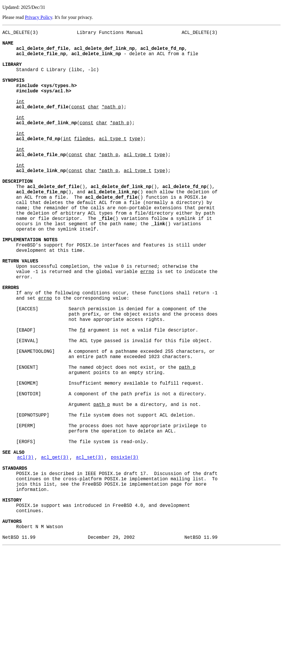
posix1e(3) (125, 553)
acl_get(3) (55, 553)
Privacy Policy (38, 17)
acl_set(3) (90, 553)
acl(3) (25, 553)
